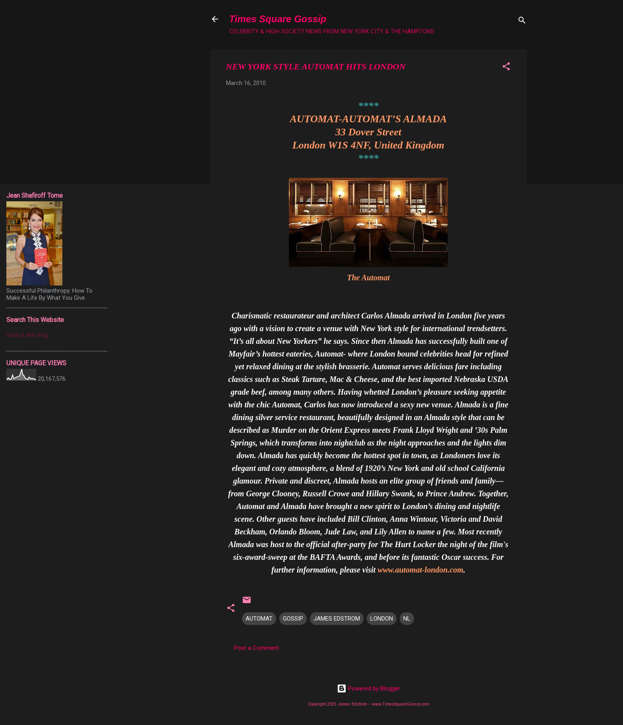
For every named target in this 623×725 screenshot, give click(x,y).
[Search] (522, 22)
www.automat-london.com (420, 569)
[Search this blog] (56, 335)
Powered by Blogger (368, 688)
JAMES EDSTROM (336, 618)
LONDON (381, 618)
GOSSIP (293, 618)
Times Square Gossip (278, 18)
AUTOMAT (259, 618)
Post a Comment (256, 648)
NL (406, 618)
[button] (506, 68)
